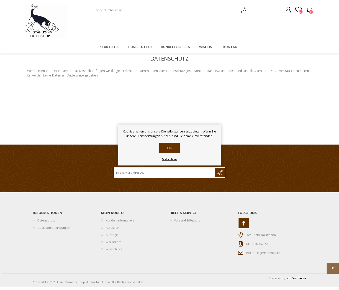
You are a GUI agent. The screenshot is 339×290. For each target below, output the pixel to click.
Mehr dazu (169, 159)
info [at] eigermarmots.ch (263, 255)
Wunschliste (114, 252)
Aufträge (112, 238)
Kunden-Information (120, 223)
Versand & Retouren (188, 223)
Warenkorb (307, 11)
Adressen (112, 230)
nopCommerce (296, 281)
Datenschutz (46, 223)
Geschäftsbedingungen (53, 230)
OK (169, 148)
